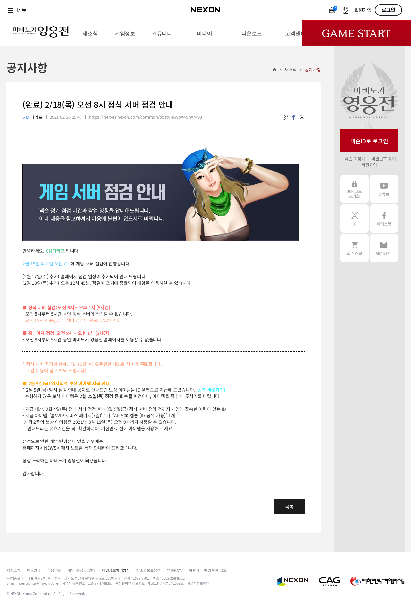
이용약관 (54, 570)
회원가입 (362, 10)
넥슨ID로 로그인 (369, 141)
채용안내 (33, 570)
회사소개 (13, 570)
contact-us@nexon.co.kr (38, 583)
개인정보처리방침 (116, 570)
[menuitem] (90, 33)
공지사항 (313, 69)
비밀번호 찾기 (384, 158)
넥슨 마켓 (384, 248)
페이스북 (384, 218)
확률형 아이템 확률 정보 (207, 570)
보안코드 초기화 (354, 189)
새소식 (290, 69)
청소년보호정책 (148, 570)
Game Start (356, 33)
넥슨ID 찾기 (355, 158)
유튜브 (384, 189)
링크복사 (285, 117)
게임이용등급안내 (81, 570)
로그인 (388, 10)
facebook (293, 117)
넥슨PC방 (174, 570)
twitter (302, 117)
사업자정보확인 (198, 583)
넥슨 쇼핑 (354, 248)
